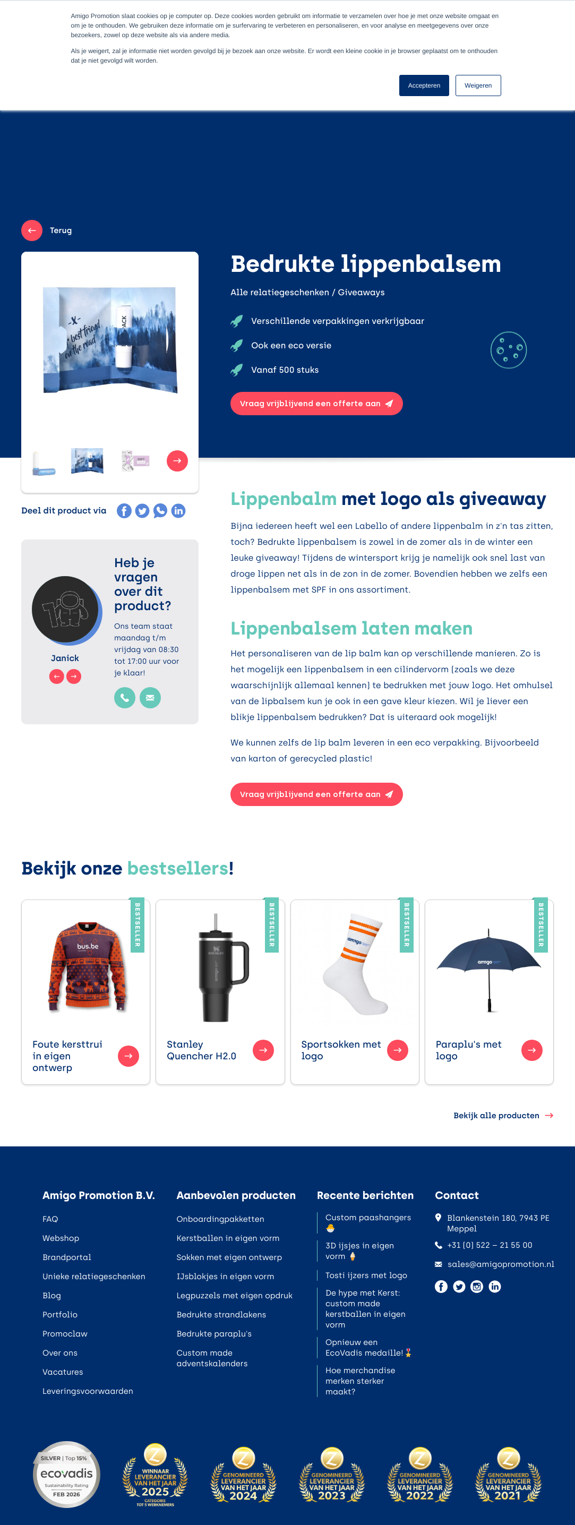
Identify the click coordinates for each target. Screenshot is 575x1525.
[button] (53, 461)
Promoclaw (65, 1334)
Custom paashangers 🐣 (368, 1223)
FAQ (50, 1219)
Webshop (60, 1238)
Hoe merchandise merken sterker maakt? (360, 1381)
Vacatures (62, 1372)
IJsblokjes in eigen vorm (225, 1276)
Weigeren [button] (478, 85)
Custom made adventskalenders (211, 1358)
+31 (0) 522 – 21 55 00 (484, 1245)
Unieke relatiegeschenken (93, 1276)
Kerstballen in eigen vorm (227, 1238)
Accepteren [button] (424, 85)
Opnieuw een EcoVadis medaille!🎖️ (369, 1348)
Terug (46, 230)
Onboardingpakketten (220, 1219)
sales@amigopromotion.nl (494, 1264)
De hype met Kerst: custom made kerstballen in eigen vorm (365, 1309)
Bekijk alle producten (503, 1115)
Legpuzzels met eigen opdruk (234, 1295)
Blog (51, 1295)
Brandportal (66, 1257)
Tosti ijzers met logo (366, 1275)
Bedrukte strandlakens (221, 1315)
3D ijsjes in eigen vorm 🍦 (359, 1251)
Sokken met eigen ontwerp (229, 1257)
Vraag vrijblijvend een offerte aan (316, 403)
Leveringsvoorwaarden (87, 1391)
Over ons (60, 1353)
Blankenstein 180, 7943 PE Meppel (492, 1223)
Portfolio (60, 1315)
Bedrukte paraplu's (214, 1334)
